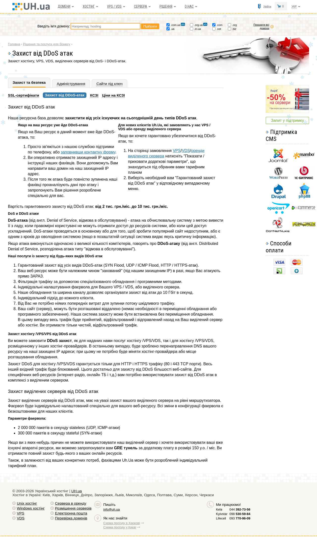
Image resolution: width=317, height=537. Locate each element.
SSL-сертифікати (23, 95)
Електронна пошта (71, 513)
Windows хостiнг (31, 508)
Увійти (267, 6)
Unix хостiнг (27, 503)
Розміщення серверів (73, 508)
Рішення (165, 6)
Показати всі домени (261, 26)
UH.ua (76, 491)
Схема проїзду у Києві (119, 527)
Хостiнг (89, 6)
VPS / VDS (114, 6)
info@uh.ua (111, 509)
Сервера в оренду (70, 503)
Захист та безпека (29, 82)
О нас (189, 6)
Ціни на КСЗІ (113, 95)
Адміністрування (71, 84)
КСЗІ (94, 95)
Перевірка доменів (71, 518)
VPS (177, 151)
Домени (64, 6)
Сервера (140, 6)
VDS (186, 151)
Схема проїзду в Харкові (121, 523)
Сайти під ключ (109, 84)
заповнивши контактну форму (88, 152)
